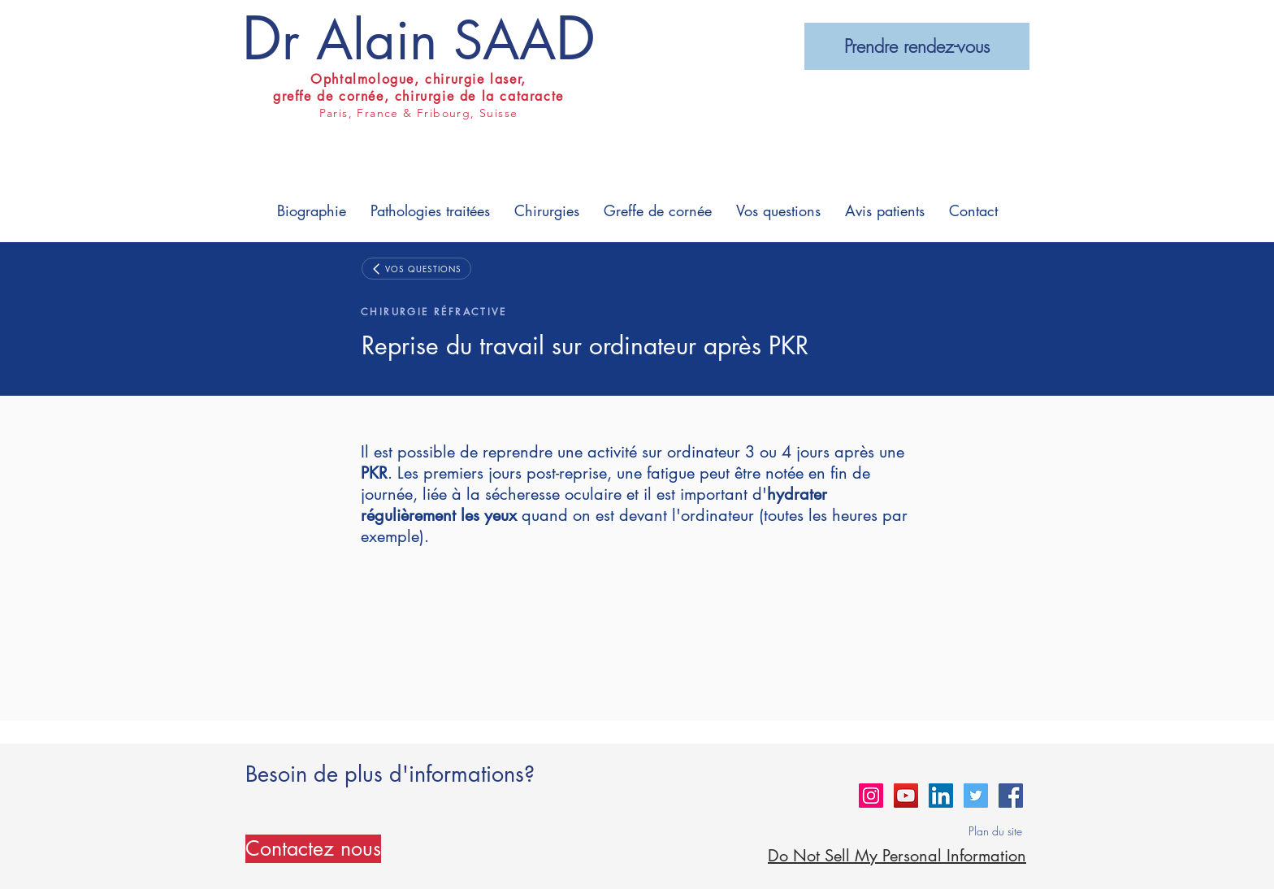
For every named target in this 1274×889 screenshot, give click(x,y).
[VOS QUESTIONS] (416, 269)
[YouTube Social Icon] (906, 795)
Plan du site (995, 831)
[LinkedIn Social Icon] (941, 795)
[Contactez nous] (313, 849)
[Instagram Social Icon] (871, 795)
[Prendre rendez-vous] (916, 46)
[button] (311, 211)
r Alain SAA (419, 40)
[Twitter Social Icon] (976, 795)
